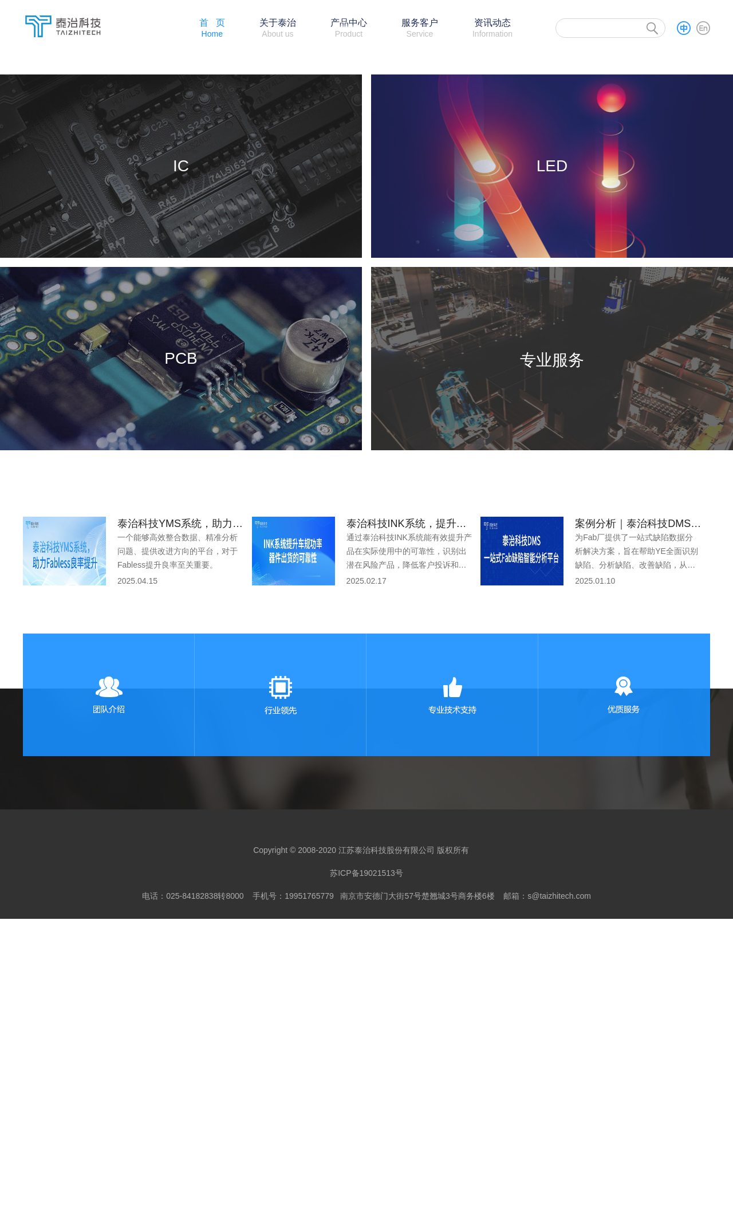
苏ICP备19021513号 (366, 1177)
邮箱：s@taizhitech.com (547, 1200)
